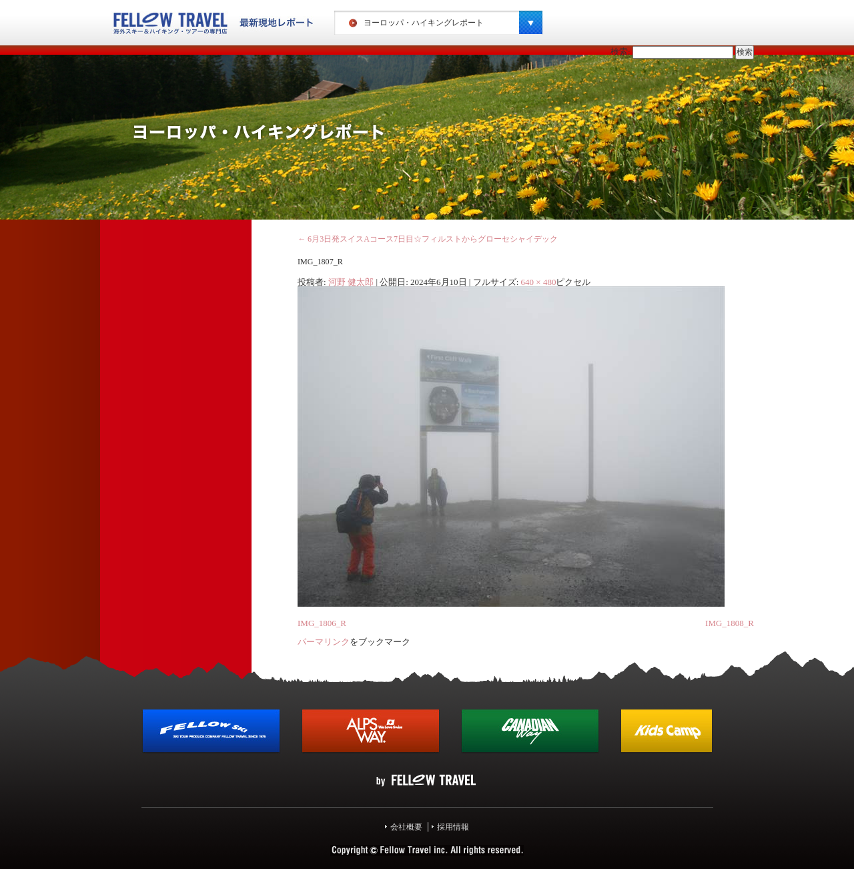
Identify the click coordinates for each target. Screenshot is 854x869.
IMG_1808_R (729, 623)
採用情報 (453, 827)
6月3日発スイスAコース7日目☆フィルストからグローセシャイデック (428, 239)
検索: (620, 52)
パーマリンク (324, 642)
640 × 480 (538, 282)
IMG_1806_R (322, 623)
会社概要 (406, 827)
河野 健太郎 (351, 282)
